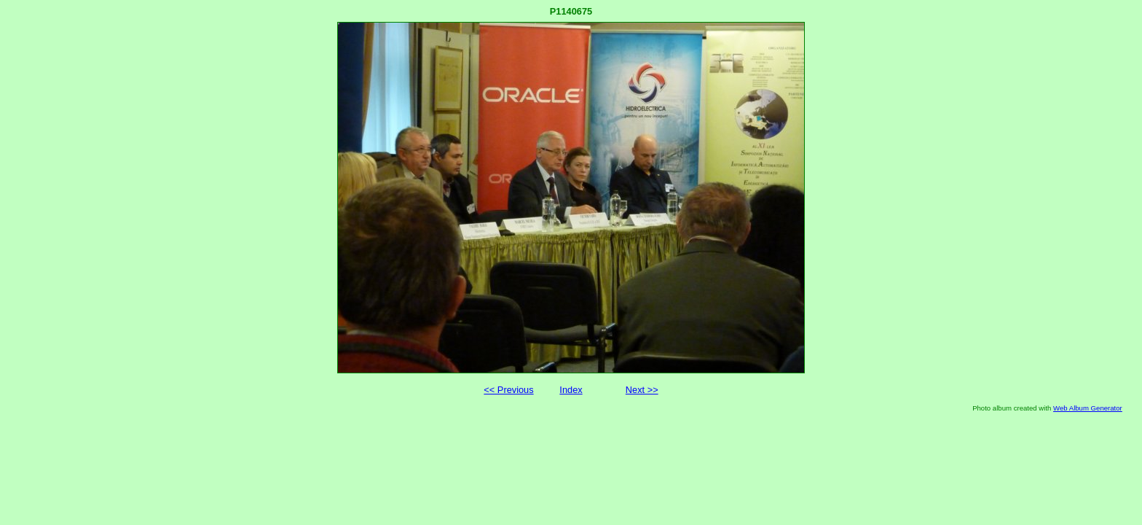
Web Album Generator (1087, 408)
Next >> (642, 389)
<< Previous (508, 389)
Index (570, 389)
